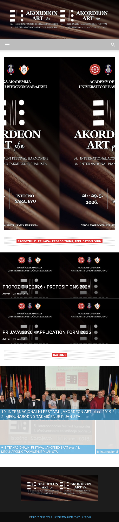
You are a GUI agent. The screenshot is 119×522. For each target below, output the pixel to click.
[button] (113, 44)
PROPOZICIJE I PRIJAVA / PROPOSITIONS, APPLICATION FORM (59, 241)
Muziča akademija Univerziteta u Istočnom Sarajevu (61, 517)
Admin (6, 293)
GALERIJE (59, 355)
